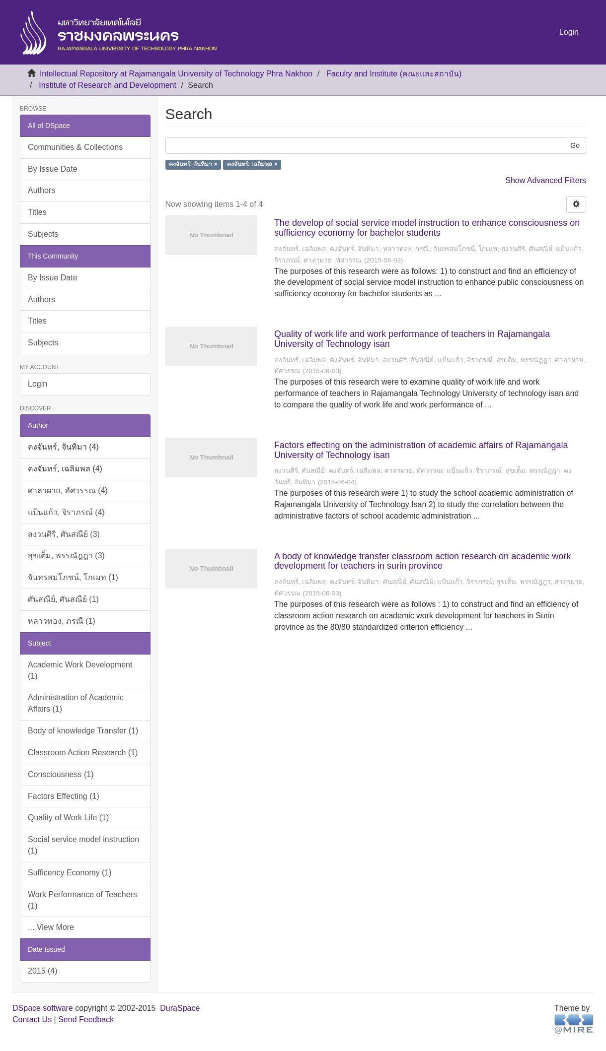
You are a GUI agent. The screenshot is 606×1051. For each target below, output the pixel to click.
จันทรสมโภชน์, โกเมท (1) (73, 577)
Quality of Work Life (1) (68, 817)
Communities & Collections (75, 147)
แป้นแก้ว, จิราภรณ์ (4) (66, 512)
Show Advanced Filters (545, 180)
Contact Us (32, 1019)
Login (37, 384)
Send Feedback (86, 1019)
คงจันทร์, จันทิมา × (193, 164)
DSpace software (42, 1008)
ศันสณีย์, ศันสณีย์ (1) (63, 599)
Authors (41, 190)
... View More (51, 927)
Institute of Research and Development (107, 85)
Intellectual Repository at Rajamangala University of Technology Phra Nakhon (176, 73)
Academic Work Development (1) (80, 670)
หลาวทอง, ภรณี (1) (61, 621)
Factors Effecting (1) (63, 796)
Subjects (43, 234)
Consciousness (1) (61, 774)
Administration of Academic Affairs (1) (76, 703)
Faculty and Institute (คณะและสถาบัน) (393, 73)
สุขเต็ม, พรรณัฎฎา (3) (66, 555)
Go (575, 145)
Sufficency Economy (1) (70, 872)
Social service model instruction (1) (83, 845)
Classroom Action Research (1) (83, 752)
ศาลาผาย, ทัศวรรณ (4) (68, 490)
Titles (37, 212)
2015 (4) (43, 971)
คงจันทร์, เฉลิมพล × (252, 164)
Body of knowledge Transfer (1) (83, 730)
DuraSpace (180, 1008)
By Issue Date (52, 169)
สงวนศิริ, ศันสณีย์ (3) (64, 534)
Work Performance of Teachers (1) (82, 900)
